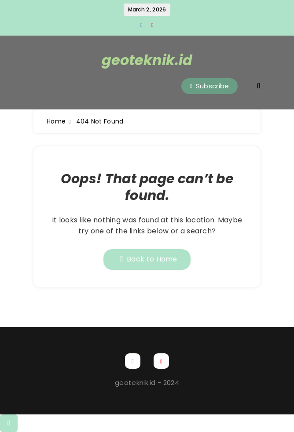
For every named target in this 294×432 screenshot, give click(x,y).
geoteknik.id (147, 60)
